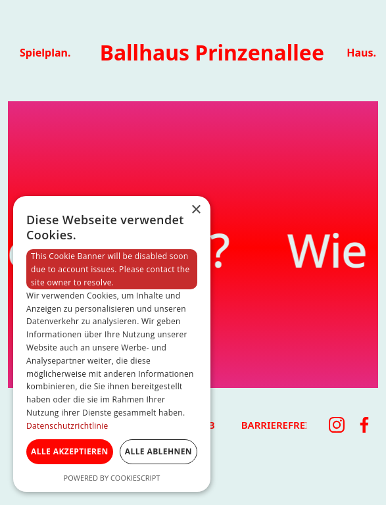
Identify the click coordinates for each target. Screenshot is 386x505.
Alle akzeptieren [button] (70, 451)
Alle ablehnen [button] (158, 451)
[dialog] (111, 344)
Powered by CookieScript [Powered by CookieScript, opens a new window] (112, 478)
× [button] (196, 210)
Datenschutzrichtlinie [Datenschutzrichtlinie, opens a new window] (67, 425)
